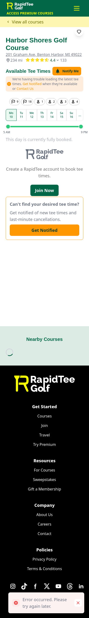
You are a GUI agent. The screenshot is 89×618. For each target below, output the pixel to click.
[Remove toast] (78, 603)
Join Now (44, 190)
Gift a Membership (44, 489)
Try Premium (44, 444)
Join (44, 425)
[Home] (44, 383)
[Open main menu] (76, 8)
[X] (47, 586)
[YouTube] (58, 586)
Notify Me (67, 71)
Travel (44, 435)
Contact (45, 533)
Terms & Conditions (44, 568)
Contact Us (25, 88)
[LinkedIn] (81, 586)
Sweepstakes (44, 479)
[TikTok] (24, 586)
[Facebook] (35, 586)
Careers (45, 524)
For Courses (44, 470)
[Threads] (69, 586)
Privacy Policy (44, 559)
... (80, 115)
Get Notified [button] (32, 84)
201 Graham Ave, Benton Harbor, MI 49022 (44, 54)
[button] (76, 8)
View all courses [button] (25, 22)
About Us (44, 514)
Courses (44, 416)
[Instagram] (12, 586)
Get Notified (45, 230)
